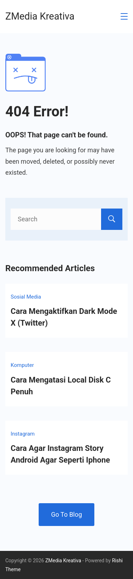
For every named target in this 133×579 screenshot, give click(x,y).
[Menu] (124, 16)
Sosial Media (26, 297)
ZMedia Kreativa (39, 16)
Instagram (23, 434)
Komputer (22, 365)
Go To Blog (66, 514)
